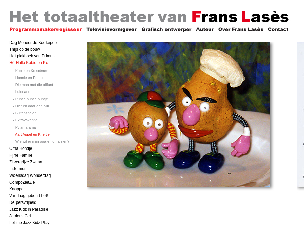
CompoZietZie (22, 182)
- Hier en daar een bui (31, 106)
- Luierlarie (21, 92)
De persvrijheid (22, 202)
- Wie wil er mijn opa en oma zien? (41, 141)
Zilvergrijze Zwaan (25, 162)
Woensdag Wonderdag (30, 175)
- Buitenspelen (24, 113)
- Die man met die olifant (33, 85)
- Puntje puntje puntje (30, 99)
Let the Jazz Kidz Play (29, 222)
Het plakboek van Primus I (33, 56)
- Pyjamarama (24, 127)
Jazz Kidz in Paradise (28, 209)
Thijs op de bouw (24, 49)
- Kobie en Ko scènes (30, 71)
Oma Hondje (20, 148)
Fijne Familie (20, 155)
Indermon (18, 168)
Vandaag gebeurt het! (28, 195)
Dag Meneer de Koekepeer (33, 42)
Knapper (17, 189)
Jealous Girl (20, 216)
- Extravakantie (25, 120)
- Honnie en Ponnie (28, 78)
